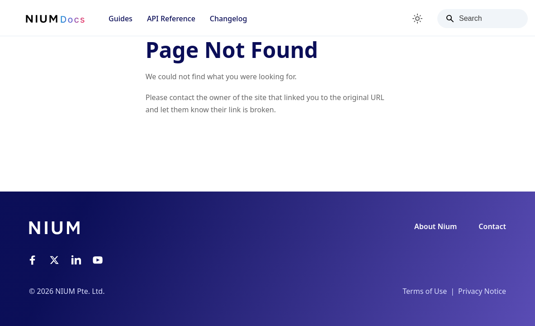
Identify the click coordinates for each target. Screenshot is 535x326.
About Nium (435, 226)
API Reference (171, 19)
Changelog (228, 19)
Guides (121, 19)
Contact (492, 226)
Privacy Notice (482, 291)
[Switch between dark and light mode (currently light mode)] (417, 18)
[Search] (482, 18)
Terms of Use (424, 291)
